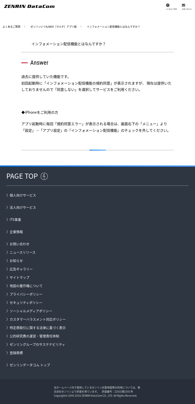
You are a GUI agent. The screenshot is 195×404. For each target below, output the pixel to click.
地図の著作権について (26, 285)
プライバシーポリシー (26, 294)
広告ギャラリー (21, 268)
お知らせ (16, 260)
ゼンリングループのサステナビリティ (37, 344)
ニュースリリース (23, 252)
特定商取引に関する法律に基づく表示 (38, 327)
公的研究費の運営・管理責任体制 (34, 335)
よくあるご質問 (11, 26)
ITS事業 (15, 219)
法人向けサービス (23, 207)
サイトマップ (19, 277)
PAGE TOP (22, 176)
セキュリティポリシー (26, 302)
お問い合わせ (19, 243)
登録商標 (16, 352)
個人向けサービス (23, 195)
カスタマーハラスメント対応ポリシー (38, 319)
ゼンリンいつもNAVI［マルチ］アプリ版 (53, 26)
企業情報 (16, 231)
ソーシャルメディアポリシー (31, 310)
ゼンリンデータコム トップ (30, 364)
